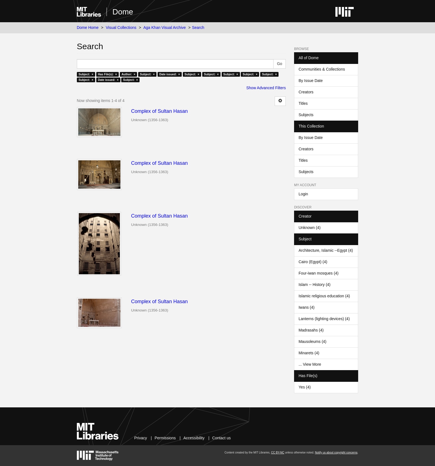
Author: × (128, 74)
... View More (310, 364)
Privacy (140, 438)
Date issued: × (169, 74)
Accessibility (193, 438)
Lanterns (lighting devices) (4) (324, 319)
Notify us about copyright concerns (336, 452)
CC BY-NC (277, 452)
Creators (306, 92)
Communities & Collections (322, 69)
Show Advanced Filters (266, 88)
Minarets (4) (309, 353)
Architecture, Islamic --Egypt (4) (326, 250)
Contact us (221, 438)
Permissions (165, 438)
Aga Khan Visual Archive (164, 27)
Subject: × (86, 74)
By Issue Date (311, 80)
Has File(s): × (107, 74)
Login (303, 194)
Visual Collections (121, 27)
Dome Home (88, 27)
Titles (303, 103)
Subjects (306, 115)
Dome (122, 12)
